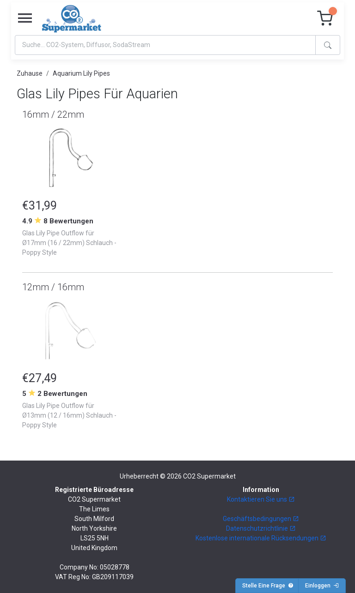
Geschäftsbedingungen (261, 518)
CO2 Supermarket (209, 476)
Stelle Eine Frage (268, 585)
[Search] (165, 45)
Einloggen (322, 585)
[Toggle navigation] (25, 18)
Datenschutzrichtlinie (261, 528)
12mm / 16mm (53, 287)
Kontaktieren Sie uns (261, 499)
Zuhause (30, 73)
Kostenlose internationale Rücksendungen (261, 538)
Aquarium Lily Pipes (81, 73)
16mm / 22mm (53, 114)
